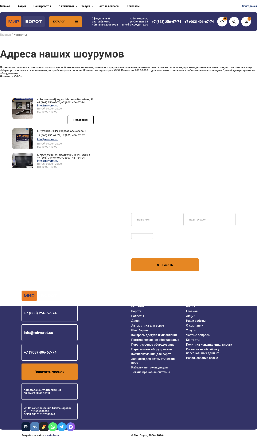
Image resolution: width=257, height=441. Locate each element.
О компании (66, 6)
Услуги (85, 6)
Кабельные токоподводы (149, 367)
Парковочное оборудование (151, 349)
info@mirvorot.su (47, 105)
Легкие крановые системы (150, 372)
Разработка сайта (32, 435)
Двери (135, 321)
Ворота (136, 311)
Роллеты (137, 316)
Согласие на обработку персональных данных (202, 351)
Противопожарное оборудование (155, 340)
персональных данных (145, 251)
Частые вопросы (108, 6)
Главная (5, 6)
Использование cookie (202, 358)
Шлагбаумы (140, 330)
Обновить (138, 231)
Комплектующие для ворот (151, 354)
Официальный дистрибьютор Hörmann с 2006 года (105, 21)
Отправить (165, 264)
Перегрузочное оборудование (152, 344)
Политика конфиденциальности (209, 344)
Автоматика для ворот (147, 325)
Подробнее (80, 119)
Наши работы (42, 6)
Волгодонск (249, 6)
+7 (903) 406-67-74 (40, 352)
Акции (22, 6)
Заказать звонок (49, 372)
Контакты (133, 6)
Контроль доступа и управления (154, 335)
